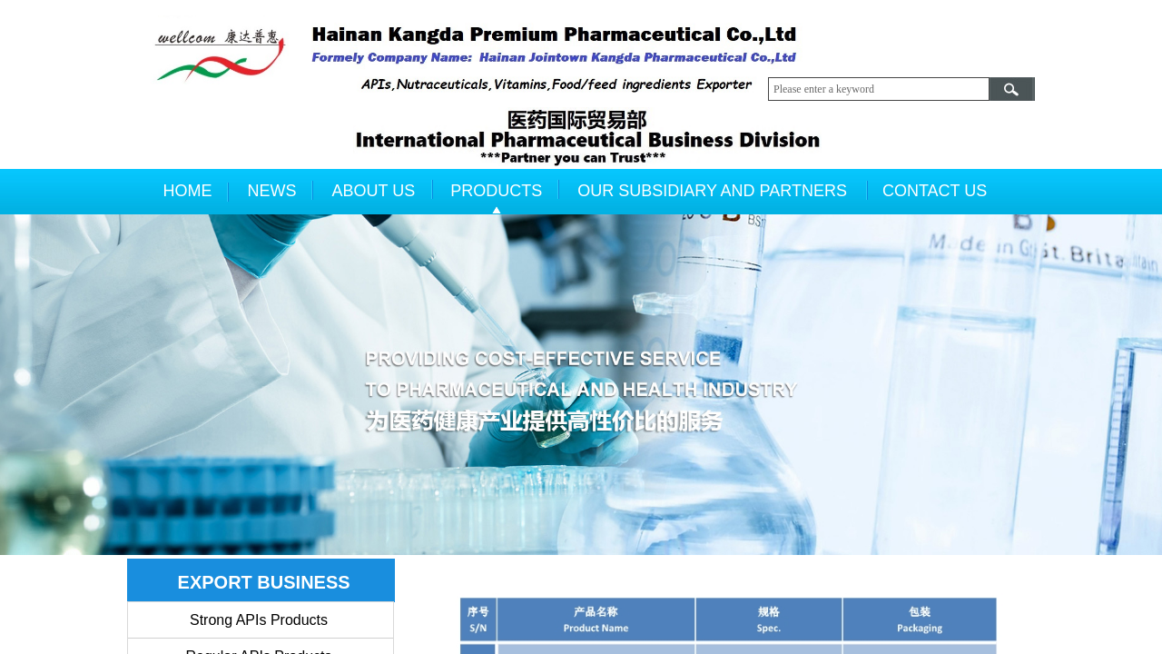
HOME (187, 191)
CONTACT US (934, 191)
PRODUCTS (496, 191)
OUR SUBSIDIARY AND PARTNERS (712, 191)
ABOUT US (374, 191)
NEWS (272, 191)
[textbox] (879, 89)
